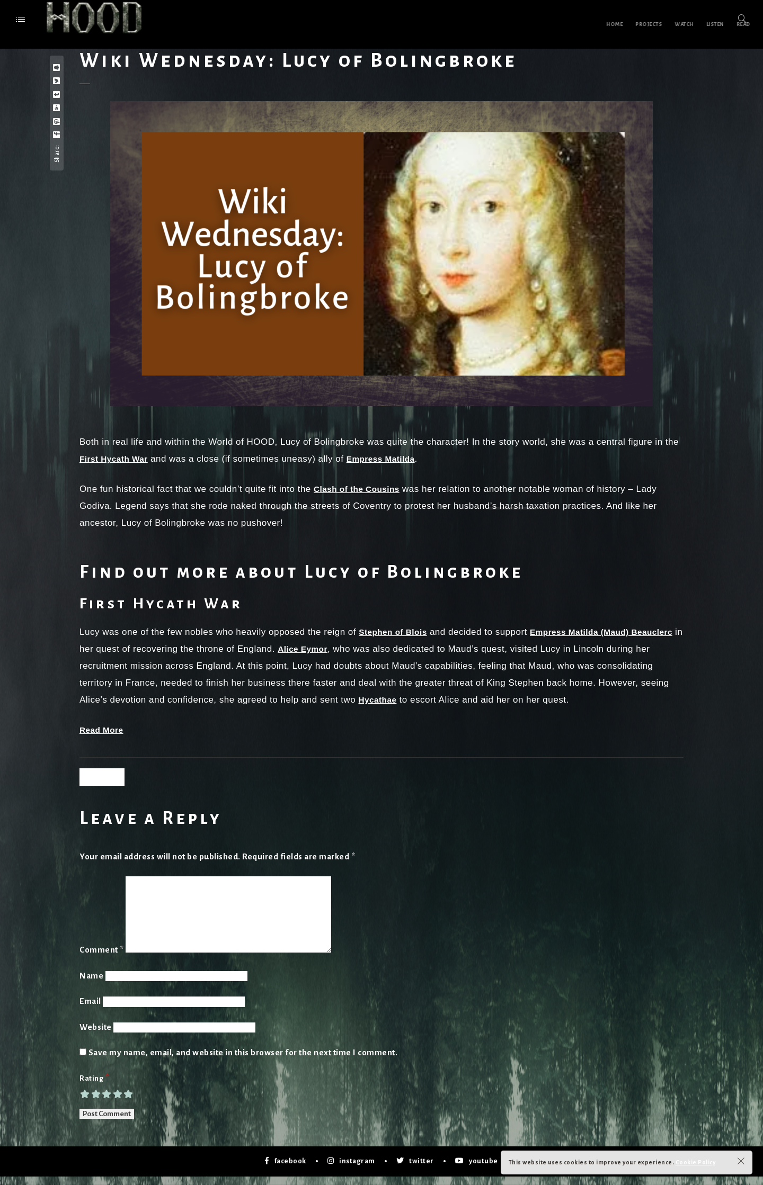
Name (91, 984)
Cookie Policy (696, 1162)
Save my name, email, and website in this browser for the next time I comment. (243, 1060)
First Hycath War (117, 459)
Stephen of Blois (396, 632)
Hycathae (452, 700)
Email (90, 1009)
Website (95, 1035)
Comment (101, 958)
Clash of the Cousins (361, 489)
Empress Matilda (391, 459)
